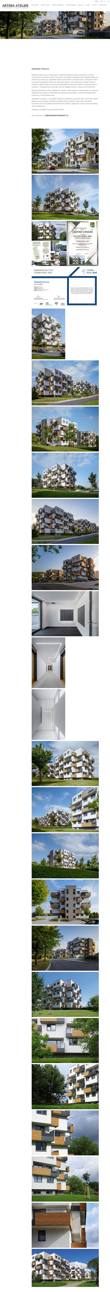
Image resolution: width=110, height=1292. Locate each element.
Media (81, 5)
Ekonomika (71, 5)
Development (58, 5)
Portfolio (45, 5)
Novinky (35, 5)
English (102, 1)
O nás (94, 5)
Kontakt (103, 5)
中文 (108, 1)
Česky (96, 1)
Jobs (88, 5)
